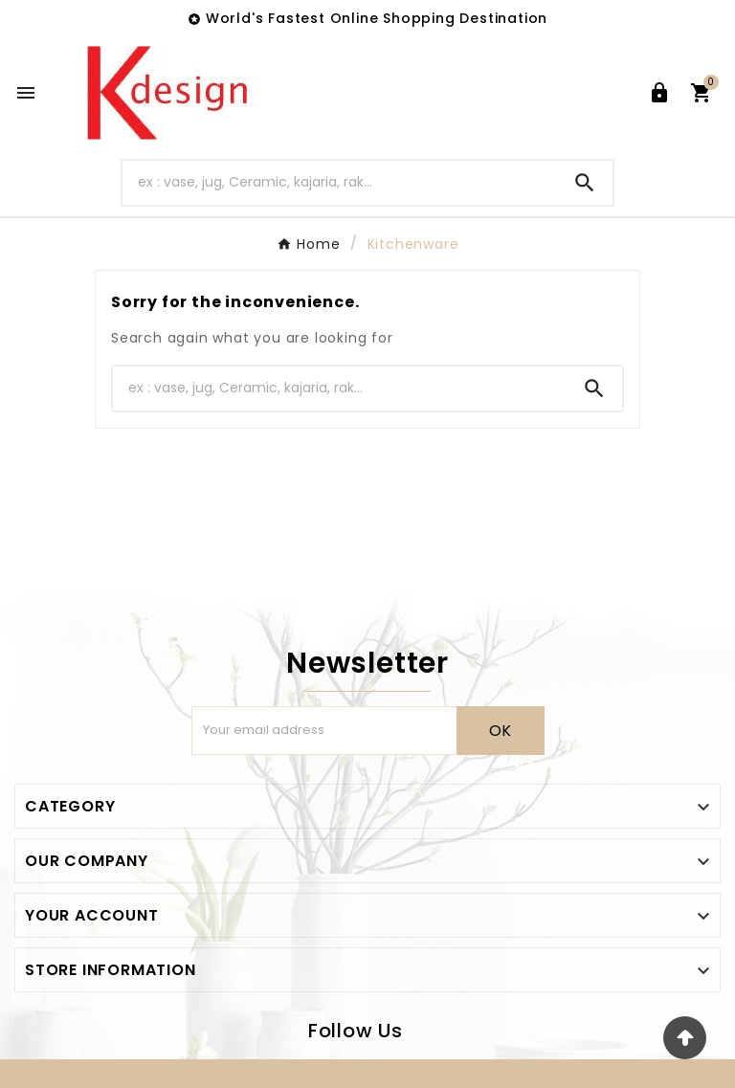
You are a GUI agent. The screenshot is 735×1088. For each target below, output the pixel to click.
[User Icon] (659, 92)
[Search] (340, 182)
